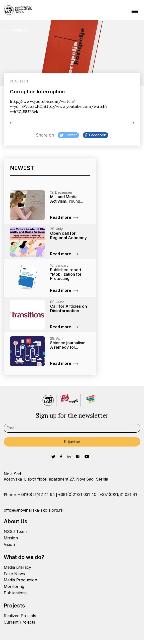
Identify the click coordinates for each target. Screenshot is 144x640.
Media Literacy (17, 567)
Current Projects (19, 622)
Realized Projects (20, 615)
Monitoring (14, 586)
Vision (9, 544)
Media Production (20, 579)
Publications (15, 592)
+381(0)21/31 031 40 (77, 494)
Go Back (15, 30)
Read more (64, 217)
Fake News (14, 573)
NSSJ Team (15, 531)
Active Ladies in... (15, 123)
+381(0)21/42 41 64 (36, 494)
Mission (11, 537)
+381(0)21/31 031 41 (118, 494)
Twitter (68, 135)
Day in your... (129, 123)
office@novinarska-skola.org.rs (33, 510)
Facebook (95, 135)
